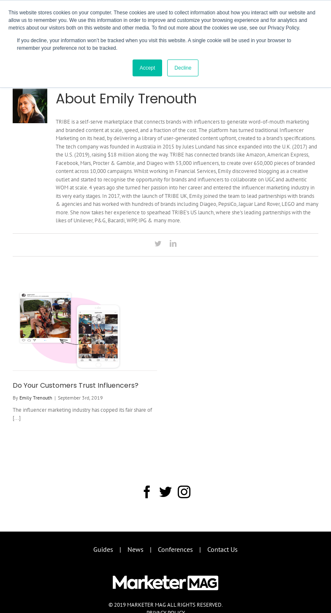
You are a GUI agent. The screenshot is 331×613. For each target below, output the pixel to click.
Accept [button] (147, 68)
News (136, 549)
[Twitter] (165, 492)
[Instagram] (184, 492)
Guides (103, 549)
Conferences (175, 549)
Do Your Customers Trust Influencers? (75, 385)
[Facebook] (147, 492)
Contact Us (222, 549)
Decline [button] (182, 68)
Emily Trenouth (35, 397)
